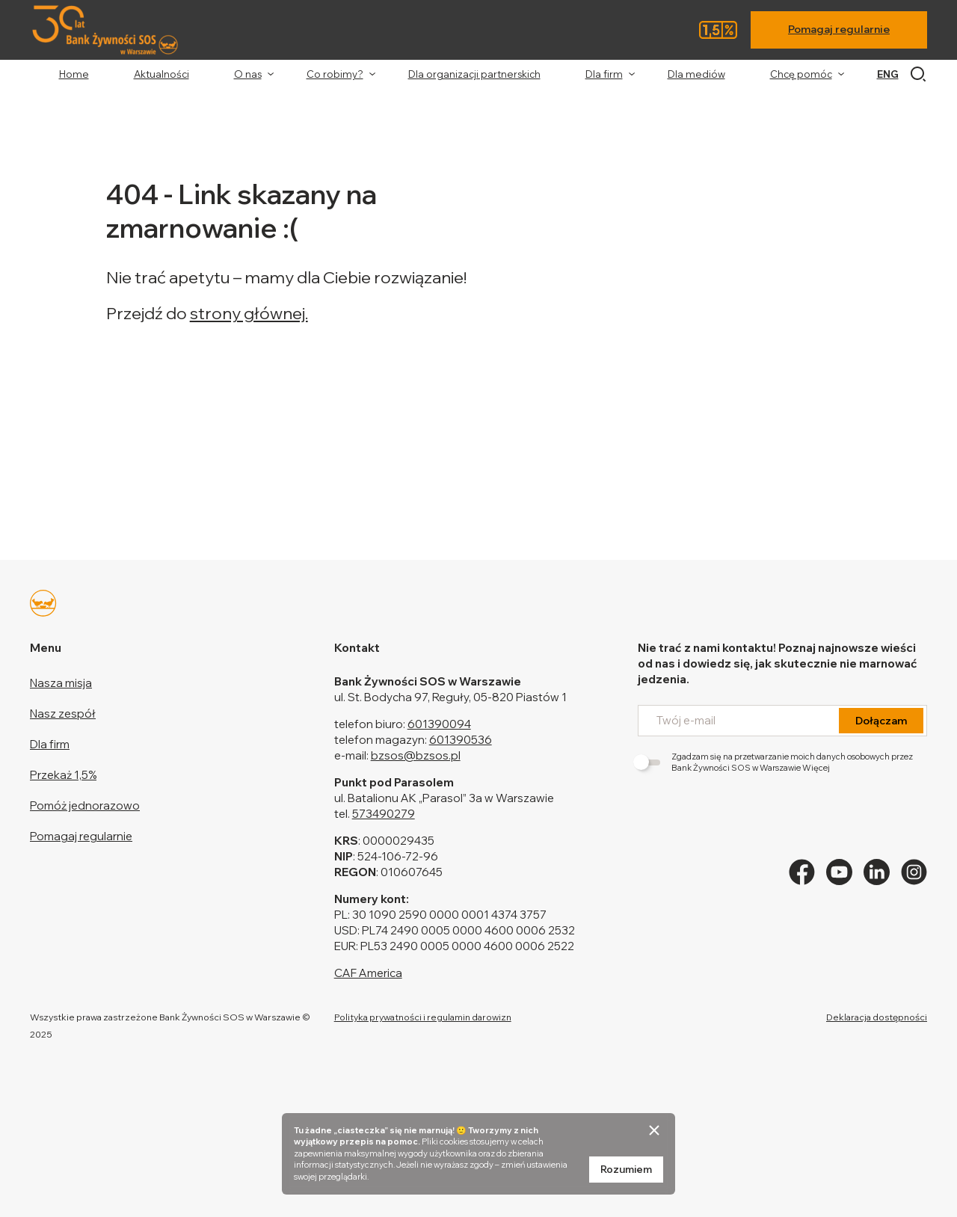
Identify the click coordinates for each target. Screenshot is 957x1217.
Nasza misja (61, 683)
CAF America (368, 973)
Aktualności (161, 74)
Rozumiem (626, 1169)
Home (74, 74)
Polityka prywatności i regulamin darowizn (422, 1017)
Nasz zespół (63, 713)
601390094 (439, 724)
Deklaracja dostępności (876, 1017)
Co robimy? (335, 74)
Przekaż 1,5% (63, 775)
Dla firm (604, 74)
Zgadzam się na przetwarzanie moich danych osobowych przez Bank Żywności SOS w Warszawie (775, 762)
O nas (248, 74)
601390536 (460, 740)
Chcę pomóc (801, 74)
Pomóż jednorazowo (85, 805)
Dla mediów (696, 74)
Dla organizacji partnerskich (474, 74)
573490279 (383, 814)
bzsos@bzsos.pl (416, 755)
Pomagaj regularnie (839, 29)
